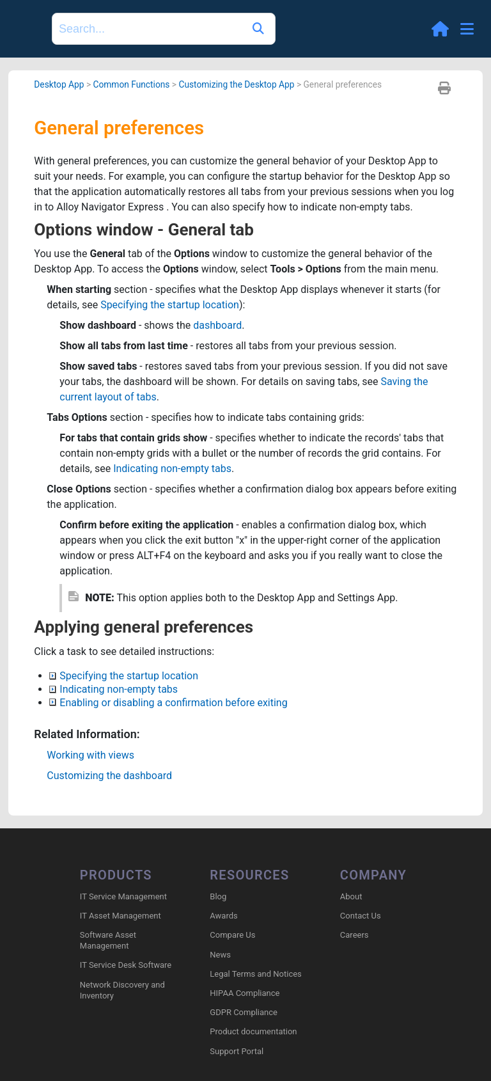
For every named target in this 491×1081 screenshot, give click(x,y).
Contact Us (360, 915)
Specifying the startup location (169, 305)
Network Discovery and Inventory (122, 990)
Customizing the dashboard (109, 775)
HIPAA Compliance (244, 993)
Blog (218, 896)
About (351, 896)
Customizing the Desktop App (236, 84)
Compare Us (232, 935)
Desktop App (59, 84)
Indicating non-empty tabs (172, 468)
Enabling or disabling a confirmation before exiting (168, 703)
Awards (223, 915)
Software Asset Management (108, 940)
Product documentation (253, 1031)
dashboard (217, 325)
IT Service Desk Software (125, 965)
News (220, 954)
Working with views (90, 755)
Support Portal (236, 1051)
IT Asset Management (120, 915)
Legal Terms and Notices (255, 974)
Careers (354, 935)
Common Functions (131, 84)
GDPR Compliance (243, 1012)
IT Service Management (123, 896)
